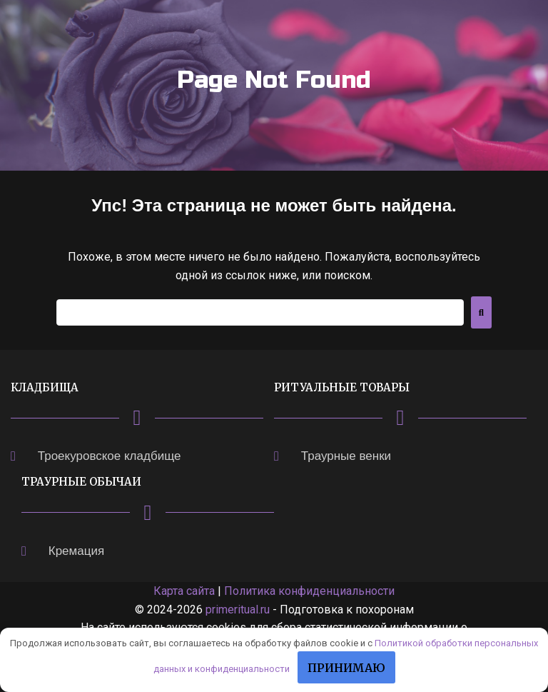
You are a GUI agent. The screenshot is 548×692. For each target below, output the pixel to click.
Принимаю (346, 668)
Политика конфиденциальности (309, 591)
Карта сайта (184, 591)
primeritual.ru (238, 609)
